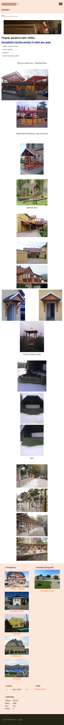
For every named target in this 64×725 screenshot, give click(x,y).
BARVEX (5, 10)
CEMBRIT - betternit (16, 589)
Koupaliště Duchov (17, 611)
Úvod (3, 15)
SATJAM (17, 633)
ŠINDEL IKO (16, 656)
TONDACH (17, 678)
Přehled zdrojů (40, 689)
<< (7, 689)
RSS (21, 719)
